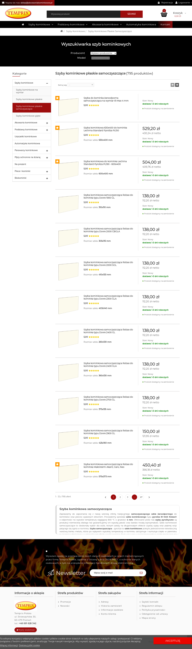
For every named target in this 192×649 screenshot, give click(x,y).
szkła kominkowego (136, 519)
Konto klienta (108, 616)
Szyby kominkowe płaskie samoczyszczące (29, 107)
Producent (78, 53)
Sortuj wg (62, 85)
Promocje (65, 603)
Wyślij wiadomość (25, 632)
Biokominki (20, 178)
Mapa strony (149, 620)
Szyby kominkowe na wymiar (27, 91)
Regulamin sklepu (152, 607)
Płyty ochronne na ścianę (27, 157)
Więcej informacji (9, 645)
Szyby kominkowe (24, 83)
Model (81, 58)
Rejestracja (167, 2)
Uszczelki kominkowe (26, 136)
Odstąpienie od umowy (155, 616)
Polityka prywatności (153, 611)
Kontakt (165, 24)
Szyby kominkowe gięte (28, 116)
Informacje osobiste (112, 611)
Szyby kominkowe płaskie (29, 99)
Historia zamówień (111, 607)
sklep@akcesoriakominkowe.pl (36, 3)
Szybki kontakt (150, 603)
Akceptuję (172, 640)
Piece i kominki (22, 171)
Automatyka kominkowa (27, 143)
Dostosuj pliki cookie (29, 645)
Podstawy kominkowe (26, 129)
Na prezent (20, 164)
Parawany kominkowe (26, 150)
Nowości (65, 607)
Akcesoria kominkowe (26, 123)
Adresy (105, 603)
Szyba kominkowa (73, 510)
